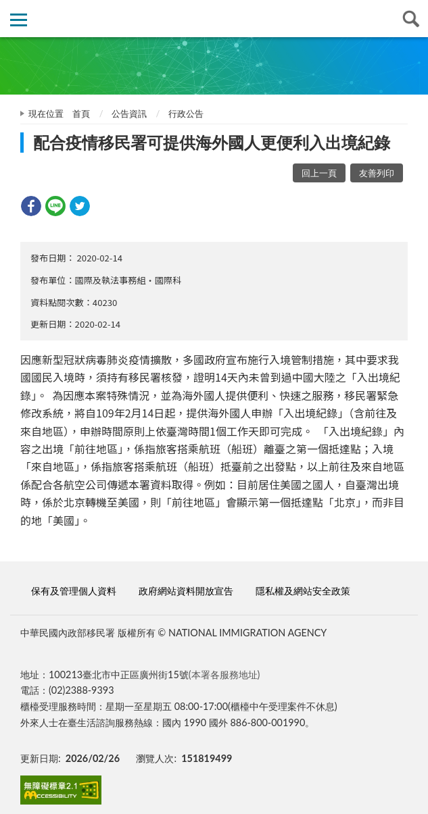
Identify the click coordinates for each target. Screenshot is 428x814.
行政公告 (186, 113)
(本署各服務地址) (224, 674)
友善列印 (376, 173)
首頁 (81, 113)
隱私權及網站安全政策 (303, 590)
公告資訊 (129, 113)
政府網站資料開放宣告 (186, 590)
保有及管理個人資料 (73, 590)
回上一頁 (319, 173)
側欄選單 (18, 20)
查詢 (409, 18)
